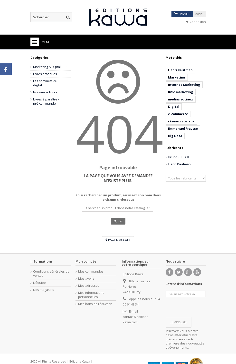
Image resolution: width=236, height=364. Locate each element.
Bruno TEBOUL (178, 157)
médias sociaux (180, 99)
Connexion (196, 22)
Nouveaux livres (45, 92)
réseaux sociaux (181, 121)
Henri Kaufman (180, 70)
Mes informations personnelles (91, 295)
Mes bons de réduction (95, 304)
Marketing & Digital (47, 67)
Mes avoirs (86, 278)
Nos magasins (43, 290)
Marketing (176, 77)
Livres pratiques (45, 74)
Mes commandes (91, 271)
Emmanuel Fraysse (183, 128)
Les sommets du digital (45, 83)
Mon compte (86, 261)
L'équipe (39, 283)
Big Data (175, 136)
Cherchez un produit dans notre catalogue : (118, 208)
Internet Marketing (184, 84)
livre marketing (180, 92)
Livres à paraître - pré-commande (46, 101)
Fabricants (174, 148)
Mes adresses (88, 286)
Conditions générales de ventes (51, 273)
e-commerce (178, 114)
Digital (173, 106)
